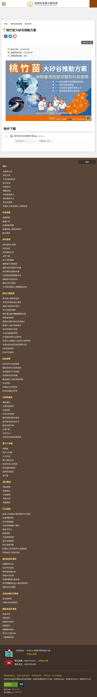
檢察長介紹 (7, 171)
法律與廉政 (7, 397)
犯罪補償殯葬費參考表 (12, 275)
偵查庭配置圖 (8, 225)
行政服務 (6, 494)
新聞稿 (5, 448)
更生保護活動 (8, 545)
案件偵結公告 (8, 460)
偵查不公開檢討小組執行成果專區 (17, 341)
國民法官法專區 (9, 283)
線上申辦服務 (8, 260)
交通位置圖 (32, 654)
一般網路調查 (8, 637)
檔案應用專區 (8, 317)
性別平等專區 (8, 352)
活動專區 (6, 618)
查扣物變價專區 (9, 468)
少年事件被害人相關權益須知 (15, 287)
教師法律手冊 (8, 425)
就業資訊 (6, 625)
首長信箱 (6, 248)
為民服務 (6, 239)
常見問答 (6, 383)
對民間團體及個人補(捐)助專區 (15, 583)
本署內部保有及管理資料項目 (15, 344)
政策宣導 (28, 24)
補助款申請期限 (9, 587)
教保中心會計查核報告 (12, 325)
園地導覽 (6, 487)
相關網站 (6, 502)
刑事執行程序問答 (10, 387)
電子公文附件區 (9, 633)
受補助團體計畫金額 (11, 579)
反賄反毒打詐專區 (10, 593)
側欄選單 (4, 4)
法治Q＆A (7, 433)
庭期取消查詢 (8, 471)
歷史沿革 (6, 175)
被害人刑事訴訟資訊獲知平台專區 (17, 514)
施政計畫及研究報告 (11, 306)
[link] (6, 36)
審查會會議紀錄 (9, 571)
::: (2, 2)
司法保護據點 (8, 521)
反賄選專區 (7, 598)
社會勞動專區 (8, 518)
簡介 (5, 166)
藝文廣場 (6, 233)
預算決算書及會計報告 (12, 302)
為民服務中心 (8, 198)
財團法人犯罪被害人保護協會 (15, 206)
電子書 (5, 475)
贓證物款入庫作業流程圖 (13, 379)
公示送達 (6, 456)
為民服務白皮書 (9, 244)
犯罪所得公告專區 (10, 464)
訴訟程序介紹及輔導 (11, 364)
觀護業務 (6, 533)
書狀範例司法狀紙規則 (12, 368)
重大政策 (6, 183)
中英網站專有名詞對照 (12, 337)
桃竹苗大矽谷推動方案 (21, 30)
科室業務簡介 (8, 194)
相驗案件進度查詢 (10, 279)
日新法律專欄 (8, 414)
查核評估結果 (8, 575)
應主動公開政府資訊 (11, 298)
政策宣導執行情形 (10, 329)
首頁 (5, 24)
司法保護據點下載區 (11, 525)
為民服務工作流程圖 (11, 371)
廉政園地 (6, 402)
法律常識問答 (8, 406)
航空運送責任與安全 (11, 421)
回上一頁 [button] (88, 43)
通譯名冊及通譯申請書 (12, 267)
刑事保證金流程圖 (10, 375)
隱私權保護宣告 (9, 675)
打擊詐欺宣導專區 (10, 602)
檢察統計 (6, 491)
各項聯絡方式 (8, 252)
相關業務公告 (8, 564)
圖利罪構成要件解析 (11, 418)
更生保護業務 (8, 541)
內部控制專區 (8, 348)
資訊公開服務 (8, 293)
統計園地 (7, 482)
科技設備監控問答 (10, 391)
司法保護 (6, 509)
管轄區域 (6, 187)
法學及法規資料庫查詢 (12, 437)
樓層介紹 (6, 221)
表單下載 (6, 256)
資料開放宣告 (37, 675)
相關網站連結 (8, 629)
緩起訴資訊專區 (9, 559)
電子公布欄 (7, 443)
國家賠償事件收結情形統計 (14, 321)
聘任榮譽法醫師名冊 (11, 271)
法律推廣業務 (8, 537)
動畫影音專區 (8, 622)
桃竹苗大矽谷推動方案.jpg (29, 136)
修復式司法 (7, 529)
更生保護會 (7, 202)
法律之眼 (6, 429)
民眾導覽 (6, 212)
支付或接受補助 (9, 310)
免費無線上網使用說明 (12, 229)
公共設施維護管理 (10, 333)
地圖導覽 (6, 217)
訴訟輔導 (6, 358)
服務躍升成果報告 (10, 264)
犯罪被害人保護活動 (11, 552)
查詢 (93, 3)
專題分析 (6, 498)
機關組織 (6, 190)
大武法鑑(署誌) (9, 179)
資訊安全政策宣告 (23, 675)
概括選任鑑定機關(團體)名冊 (14, 314)
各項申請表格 (8, 568)
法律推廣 (6, 410)
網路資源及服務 (16, 24)
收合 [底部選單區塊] (87, 162)
